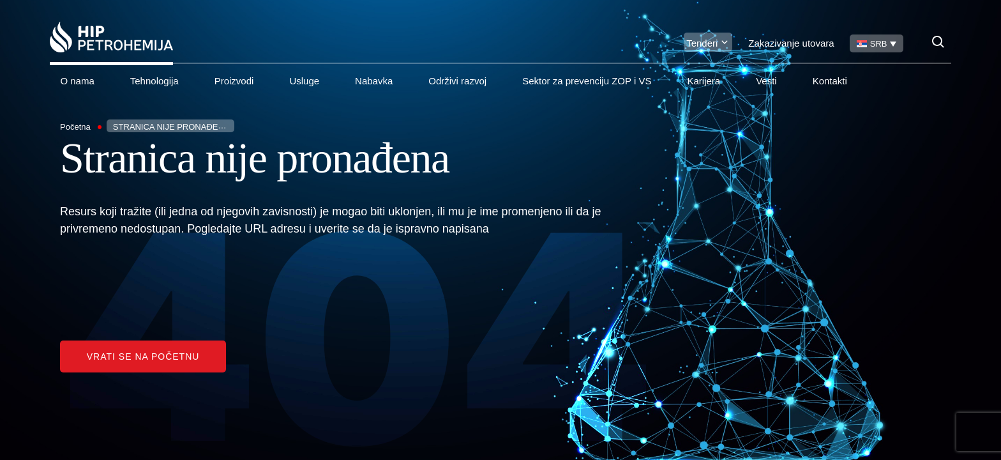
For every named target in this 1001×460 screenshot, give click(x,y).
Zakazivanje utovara (791, 43)
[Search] (938, 42)
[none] (876, 43)
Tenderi (702, 43)
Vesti (766, 80)
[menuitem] (876, 43)
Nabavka (374, 80)
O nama (77, 80)
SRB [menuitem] (878, 44)
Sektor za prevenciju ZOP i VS (586, 80)
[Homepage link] (111, 37)
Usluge (304, 80)
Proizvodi (234, 80)
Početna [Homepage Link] (75, 127)
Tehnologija (154, 80)
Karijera (703, 80)
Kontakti (830, 80)
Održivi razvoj (457, 80)
